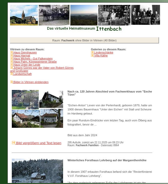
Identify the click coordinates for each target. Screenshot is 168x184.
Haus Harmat (21, 55)
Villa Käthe (100, 55)
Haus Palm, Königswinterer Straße (35, 61)
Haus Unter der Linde (26, 64)
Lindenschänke (103, 52)
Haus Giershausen (25, 52)
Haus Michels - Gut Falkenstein (33, 58)
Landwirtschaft (22, 73)
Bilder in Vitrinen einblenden (30, 82)
